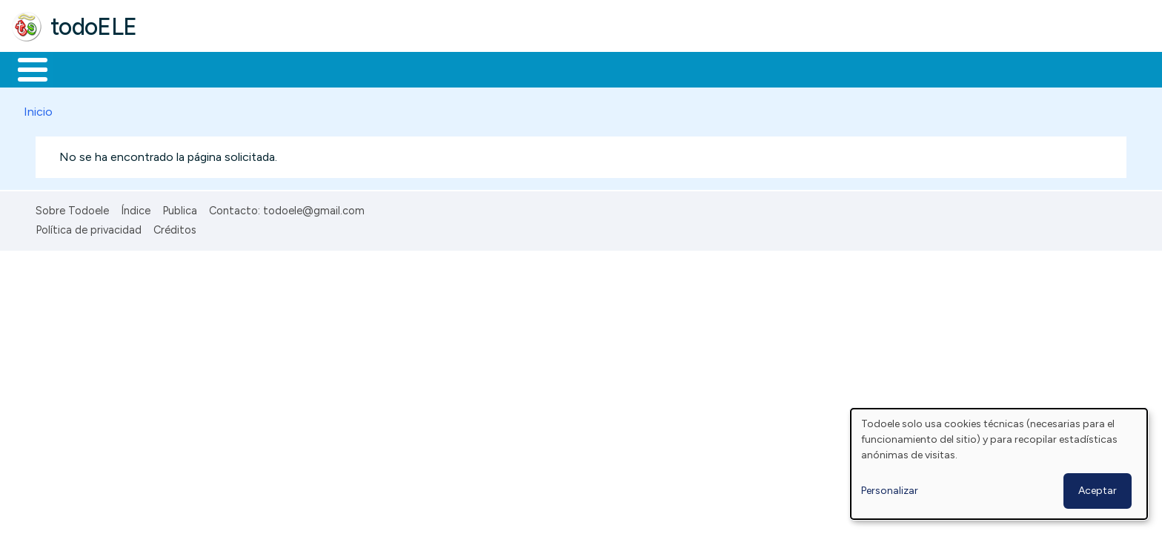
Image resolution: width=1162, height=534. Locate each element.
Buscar (609, 68)
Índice (135, 207)
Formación (178, 68)
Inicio (25, 68)
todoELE (93, 27)
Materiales (83, 68)
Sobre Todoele (72, 207)
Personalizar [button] (889, 490)
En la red (350, 68)
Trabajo (267, 68)
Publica (179, 207)
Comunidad (542, 68)
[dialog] (999, 464)
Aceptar (1097, 490)
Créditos (174, 227)
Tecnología (443, 68)
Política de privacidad (89, 227)
